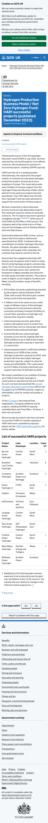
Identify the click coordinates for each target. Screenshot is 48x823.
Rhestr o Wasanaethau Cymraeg (17, 779)
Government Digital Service (14, 783)
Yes (27, 605)
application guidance (29, 426)
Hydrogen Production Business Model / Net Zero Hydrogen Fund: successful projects (27, 66)
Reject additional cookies (24, 44)
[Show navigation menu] (35, 57)
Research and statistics (13, 739)
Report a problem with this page (24, 615)
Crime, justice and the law (14, 663)
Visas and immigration (12, 705)
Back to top (7, 593)
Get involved (7, 758)
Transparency (8, 748)
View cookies (24, 50)
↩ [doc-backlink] (33, 585)
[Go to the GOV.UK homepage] (11, 57)
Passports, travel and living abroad (18, 701)
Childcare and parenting (13, 654)
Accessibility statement (13, 772)
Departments (8, 725)
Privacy (12, 769)
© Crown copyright (24, 817)
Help (4, 769)
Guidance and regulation (13, 735)
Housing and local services (14, 691)
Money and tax (9, 696)
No (38, 605)
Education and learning (12, 677)
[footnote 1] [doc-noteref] (25, 218)
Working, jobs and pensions (14, 710)
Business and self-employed (15, 649)
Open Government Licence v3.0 (16, 795)
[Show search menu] (44, 57)
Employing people (10, 682)
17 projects (13, 400)
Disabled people (9, 668)
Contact (30, 772)
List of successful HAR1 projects (14, 144)
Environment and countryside (15, 687)
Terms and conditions (12, 776)
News (4, 730)
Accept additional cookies (24, 37)
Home (4, 65)
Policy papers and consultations (17, 744)
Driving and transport (12, 673)
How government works (13, 753)
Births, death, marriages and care (17, 645)
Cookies (21, 769)
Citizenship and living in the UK (16, 659)
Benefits (6, 640)
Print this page (11, 149)
